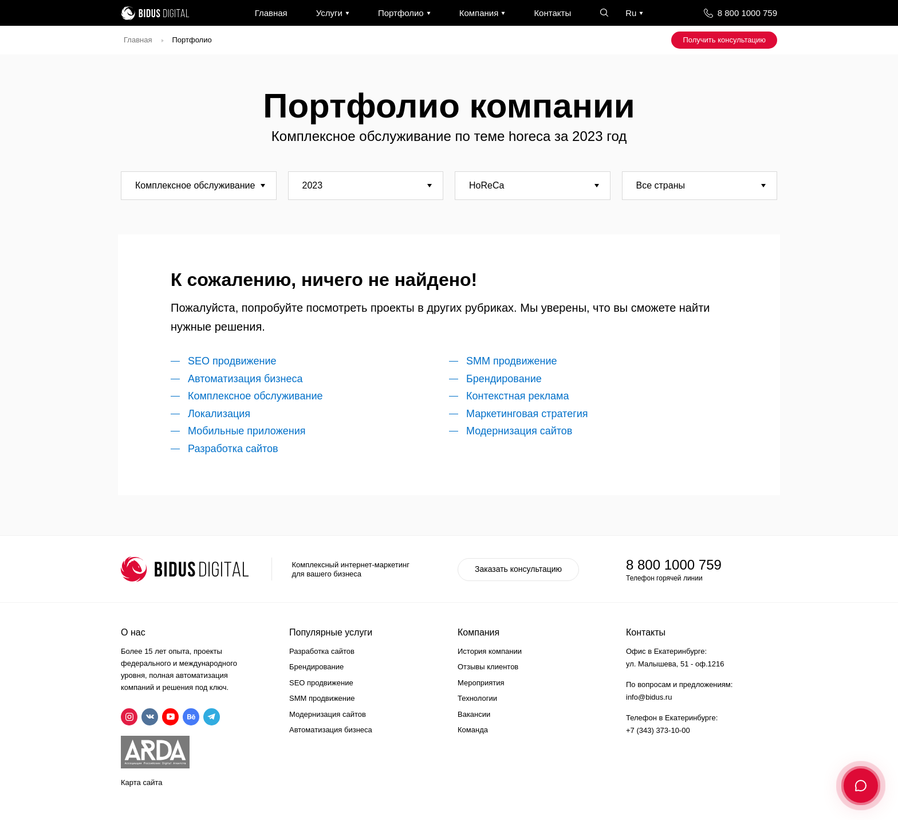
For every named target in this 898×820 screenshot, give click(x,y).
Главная (271, 13)
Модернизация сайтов (519, 431)
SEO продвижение (232, 361)
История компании (490, 651)
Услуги (329, 13)
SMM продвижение (511, 361)
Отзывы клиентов (488, 666)
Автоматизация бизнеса (245, 379)
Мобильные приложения (246, 431)
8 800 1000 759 (747, 13)
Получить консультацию (724, 40)
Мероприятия (481, 682)
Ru (630, 13)
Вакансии (474, 714)
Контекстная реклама (517, 396)
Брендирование (504, 379)
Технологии (477, 698)
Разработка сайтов (233, 448)
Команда (473, 729)
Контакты (552, 13)
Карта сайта (141, 782)
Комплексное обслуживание (255, 396)
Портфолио (401, 13)
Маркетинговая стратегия (527, 413)
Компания (479, 13)
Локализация (219, 413)
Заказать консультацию (518, 569)
